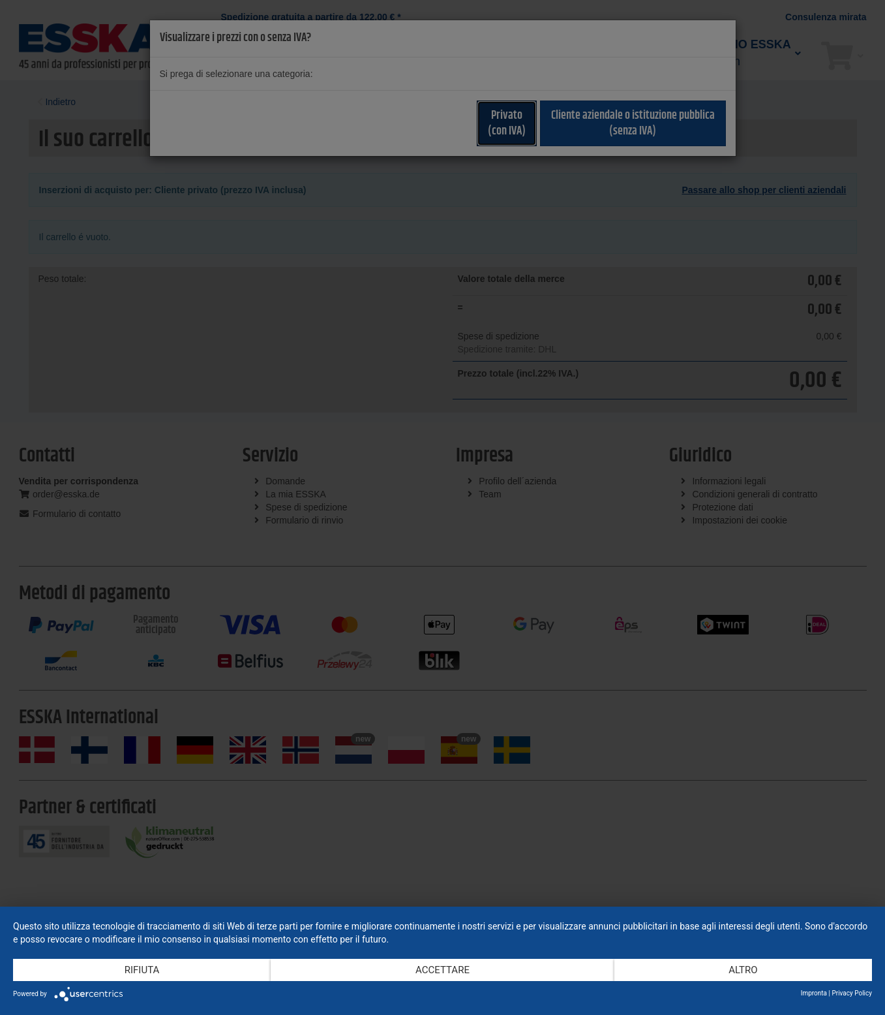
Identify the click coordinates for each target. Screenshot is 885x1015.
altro (742, 970)
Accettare (442, 970)
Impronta (814, 993)
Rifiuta (142, 970)
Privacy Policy (852, 993)
